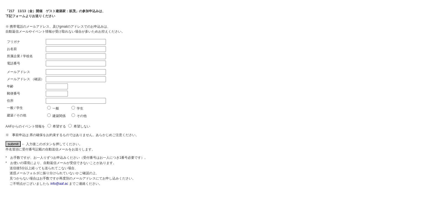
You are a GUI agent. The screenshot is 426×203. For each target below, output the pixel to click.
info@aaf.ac (59, 184)
